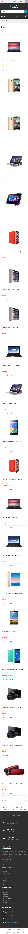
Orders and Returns (20, 807)
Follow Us (5, 876)
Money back (9, 814)
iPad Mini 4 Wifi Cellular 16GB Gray (9, 403)
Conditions (5, 878)
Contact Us (14, 809)
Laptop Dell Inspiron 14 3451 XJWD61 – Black (12, 517)
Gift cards (5, 875)
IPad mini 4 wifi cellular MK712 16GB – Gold (11, 441)
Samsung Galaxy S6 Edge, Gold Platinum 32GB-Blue (13, 783)
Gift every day (10, 837)
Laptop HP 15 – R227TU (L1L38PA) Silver (11, 555)
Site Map (3, 807)
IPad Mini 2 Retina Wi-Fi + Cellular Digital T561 (12, 213)
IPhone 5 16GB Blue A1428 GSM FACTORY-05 (12, 479)
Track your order (6, 873)
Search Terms (11, 807)
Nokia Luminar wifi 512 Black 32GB (9, 631)
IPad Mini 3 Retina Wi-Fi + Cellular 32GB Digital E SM (13, 251)
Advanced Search (5, 809)
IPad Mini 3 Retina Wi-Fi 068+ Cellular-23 (10, 365)
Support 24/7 (9, 821)
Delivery (5, 871)
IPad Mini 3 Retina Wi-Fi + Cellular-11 (10, 327)
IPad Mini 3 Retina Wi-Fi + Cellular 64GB (10, 289)
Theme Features (6, 904)
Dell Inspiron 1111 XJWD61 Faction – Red (11, 60)
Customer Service (22, 809)
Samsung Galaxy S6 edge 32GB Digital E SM (11, 707)
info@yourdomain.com (13, 922)
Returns (5, 880)
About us (5, 882)
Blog (4, 884)
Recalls (4, 890)
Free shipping (10, 829)
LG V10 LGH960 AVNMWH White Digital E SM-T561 (13, 593)
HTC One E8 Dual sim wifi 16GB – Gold (10, 98)
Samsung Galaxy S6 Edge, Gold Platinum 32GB (12, 745)
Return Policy (6, 892)
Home (2, 20)
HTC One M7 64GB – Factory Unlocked (10, 137)
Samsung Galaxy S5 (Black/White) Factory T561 (12, 669)
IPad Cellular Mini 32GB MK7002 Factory (10, 175)
